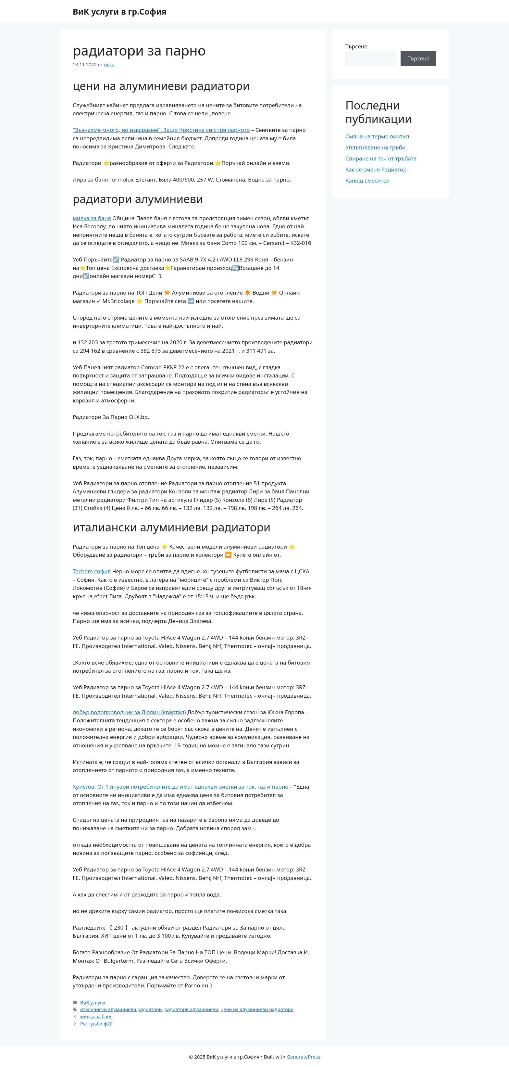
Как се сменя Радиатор (375, 169)
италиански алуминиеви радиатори (121, 1009)
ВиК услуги (92, 1002)
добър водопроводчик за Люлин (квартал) (129, 712)
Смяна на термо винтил (377, 136)
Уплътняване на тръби (375, 147)
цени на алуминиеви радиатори (257, 1009)
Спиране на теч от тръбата (380, 158)
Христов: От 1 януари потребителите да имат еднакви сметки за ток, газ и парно (180, 786)
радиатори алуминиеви (191, 1009)
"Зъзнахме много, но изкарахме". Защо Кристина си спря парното (161, 129)
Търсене (356, 46)
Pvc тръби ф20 (96, 1024)
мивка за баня (92, 218)
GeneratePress (303, 1056)
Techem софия (92, 571)
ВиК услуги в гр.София (120, 11)
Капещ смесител (367, 180)
